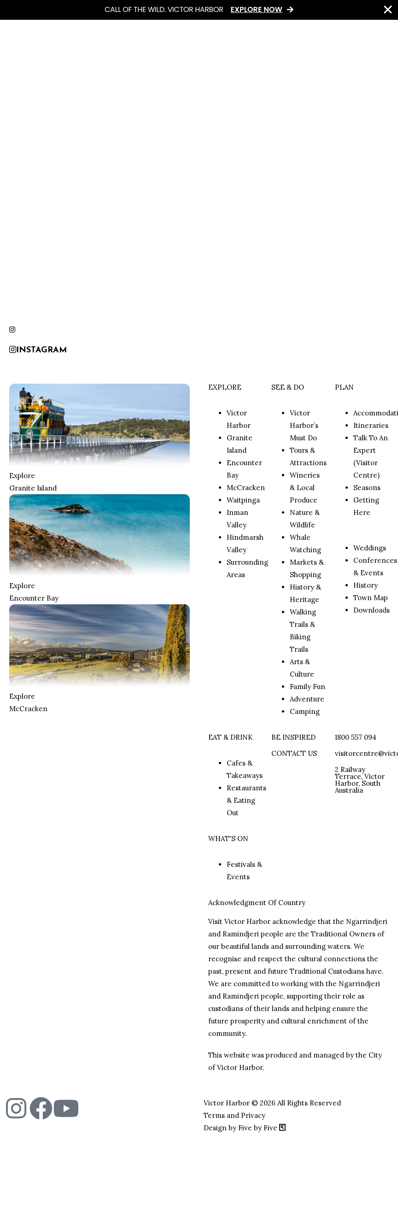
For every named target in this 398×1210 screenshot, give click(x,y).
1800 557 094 (355, 737)
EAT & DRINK (230, 737)
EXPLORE (224, 387)
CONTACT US (294, 753)
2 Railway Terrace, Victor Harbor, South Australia (360, 780)
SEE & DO (287, 387)
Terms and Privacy (234, 1115)
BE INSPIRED (293, 737)
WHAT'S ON (228, 838)
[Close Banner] (387, 9)
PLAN (344, 387)
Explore (22, 475)
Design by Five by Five (245, 1127)
